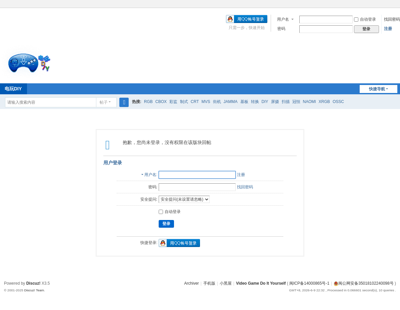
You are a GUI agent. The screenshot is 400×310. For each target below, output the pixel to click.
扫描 (286, 101)
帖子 (104, 102)
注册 (388, 28)
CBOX (161, 101)
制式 (184, 101)
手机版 (209, 283)
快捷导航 (377, 89)
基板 (244, 101)
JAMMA (231, 101)
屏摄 (275, 101)
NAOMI (309, 101)
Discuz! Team (34, 290)
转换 (255, 101)
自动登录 (365, 19)
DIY (265, 101)
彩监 (173, 101)
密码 (281, 28)
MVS (205, 101)
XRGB (324, 101)
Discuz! (33, 283)
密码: (152, 187)
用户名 (283, 19)
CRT (195, 101)
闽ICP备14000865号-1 (309, 283)
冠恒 (296, 101)
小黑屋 (226, 283)
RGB (148, 101)
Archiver (191, 283)
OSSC (338, 101)
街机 (217, 101)
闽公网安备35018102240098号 (363, 283)
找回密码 (392, 19)
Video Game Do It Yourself (261, 283)
